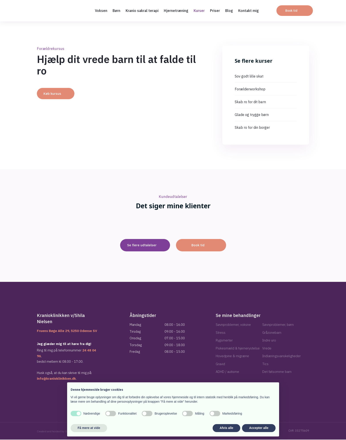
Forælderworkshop (250, 89)
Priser (215, 10)
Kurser (199, 10)
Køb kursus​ (52, 93)
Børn (116, 10)
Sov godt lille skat (249, 76)
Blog (229, 10)
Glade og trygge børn (252, 114)
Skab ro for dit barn (250, 102)
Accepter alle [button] (258, 428)
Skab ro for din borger (252, 127)
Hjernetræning (176, 10)
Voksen (101, 10)
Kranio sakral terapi (142, 10)
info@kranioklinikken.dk (56, 379)
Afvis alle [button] (226, 428)
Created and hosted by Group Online (59, 431)
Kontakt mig (248, 10)
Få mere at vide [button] (89, 428)
